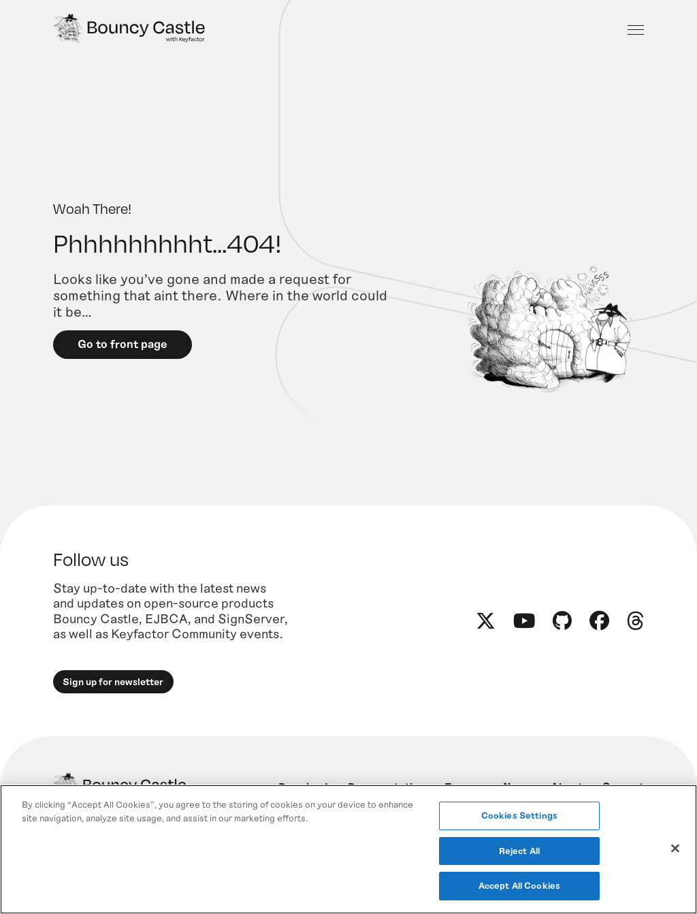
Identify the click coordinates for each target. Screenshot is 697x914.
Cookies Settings (519, 815)
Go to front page (123, 346)
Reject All (519, 850)
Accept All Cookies (519, 885)
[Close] (675, 849)
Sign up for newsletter (113, 684)
